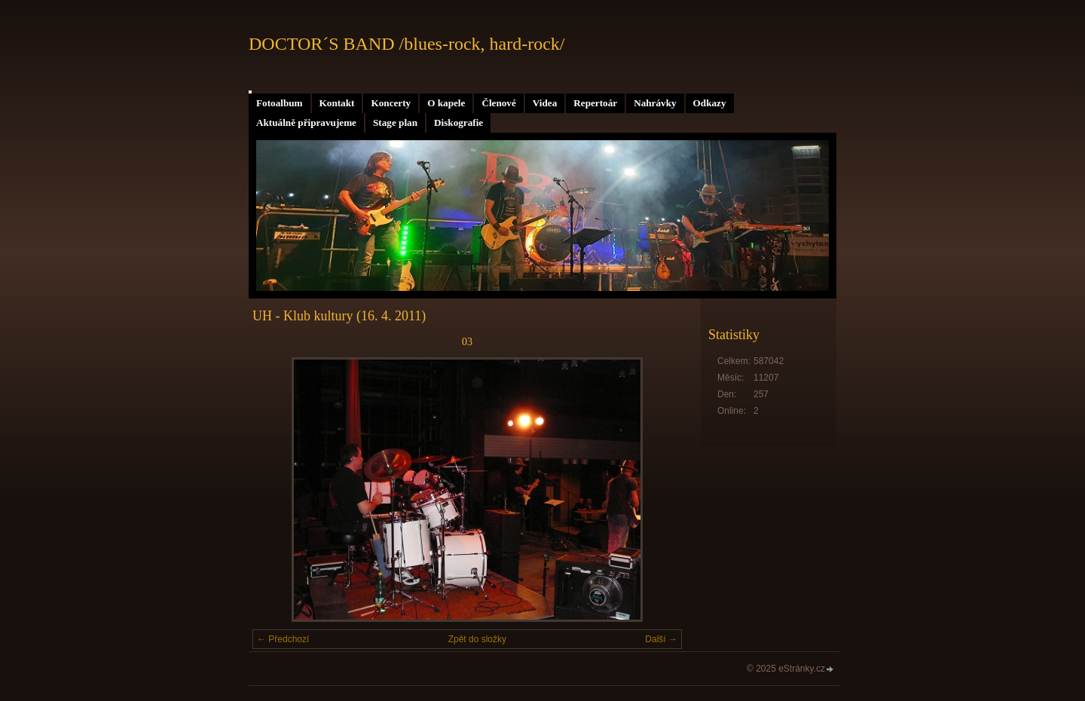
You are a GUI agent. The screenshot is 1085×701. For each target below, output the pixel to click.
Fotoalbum (279, 103)
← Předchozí (283, 639)
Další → (661, 639)
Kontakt (337, 103)
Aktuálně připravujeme (306, 122)
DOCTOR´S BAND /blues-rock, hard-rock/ (407, 44)
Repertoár (595, 103)
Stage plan (395, 122)
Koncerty (391, 103)
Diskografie (458, 122)
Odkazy (709, 103)
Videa (545, 103)
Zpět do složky (477, 639)
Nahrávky (655, 103)
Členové (498, 103)
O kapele (446, 103)
